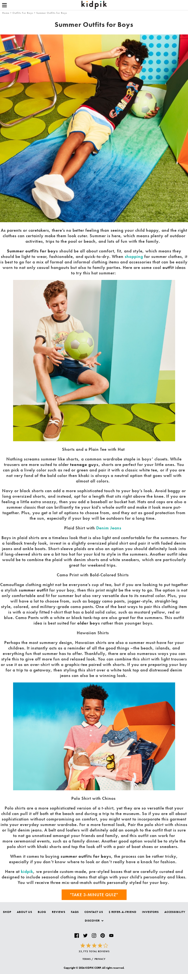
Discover (94, 920)
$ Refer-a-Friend (122, 912)
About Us (24, 912)
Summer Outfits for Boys (51, 13)
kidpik (27, 871)
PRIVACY (100, 959)
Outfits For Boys (22, 13)
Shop (7, 912)
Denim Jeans (108, 528)
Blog (42, 912)
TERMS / (88, 959)
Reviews (58, 912)
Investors (150, 912)
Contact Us (93, 912)
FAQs (75, 912)
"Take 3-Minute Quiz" (94, 894)
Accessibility (174, 912)
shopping (134, 256)
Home (5, 13)
